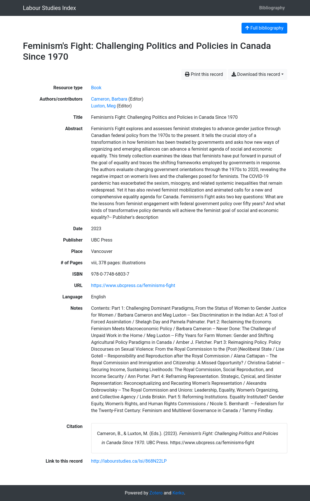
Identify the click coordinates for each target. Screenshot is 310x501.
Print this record (204, 74)
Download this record (256, 74)
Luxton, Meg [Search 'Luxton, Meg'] (103, 106)
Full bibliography (264, 28)
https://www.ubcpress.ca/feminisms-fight (133, 285)
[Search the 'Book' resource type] (96, 87)
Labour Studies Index (49, 8)
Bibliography (272, 8)
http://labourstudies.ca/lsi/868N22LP (129, 461)
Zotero (156, 493)
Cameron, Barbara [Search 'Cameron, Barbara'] (109, 99)
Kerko (178, 493)
